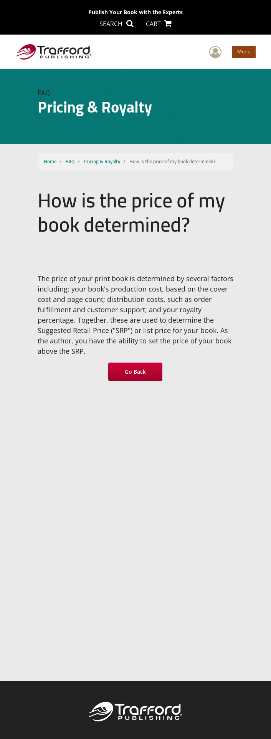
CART (159, 24)
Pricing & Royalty (102, 161)
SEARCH (116, 24)
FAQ (70, 161)
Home (50, 161)
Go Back (135, 371)
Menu (244, 51)
